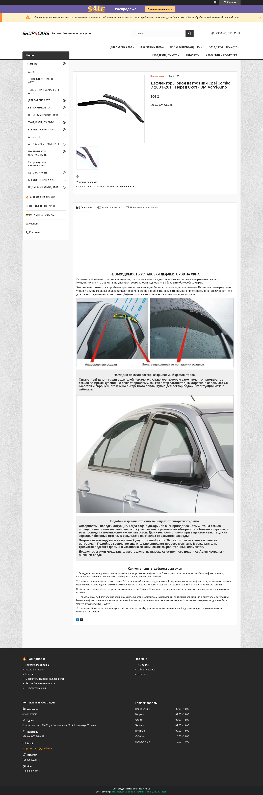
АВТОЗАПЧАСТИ (37, 172)
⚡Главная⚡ (33, 64)
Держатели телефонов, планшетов (45, 678)
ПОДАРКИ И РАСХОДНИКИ (185, 47)
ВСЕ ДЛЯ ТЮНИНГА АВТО (223, 47)
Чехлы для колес (34, 669)
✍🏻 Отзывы (32, 223)
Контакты (143, 665)
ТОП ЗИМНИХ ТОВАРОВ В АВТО (42, 81)
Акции (31, 72)
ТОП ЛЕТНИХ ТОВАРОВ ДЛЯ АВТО (44, 92)
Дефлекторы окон (35, 688)
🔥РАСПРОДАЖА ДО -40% (41, 197)
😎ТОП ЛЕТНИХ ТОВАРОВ (40, 214)
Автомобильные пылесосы (40, 683)
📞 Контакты (33, 232)
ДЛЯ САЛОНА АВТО (121, 47)
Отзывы (142, 674)
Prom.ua (146, 789)
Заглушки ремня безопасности (37, 164)
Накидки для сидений (37, 665)
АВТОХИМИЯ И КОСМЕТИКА (221, 55)
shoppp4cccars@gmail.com (37, 748)
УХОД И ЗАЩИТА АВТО (164, 55)
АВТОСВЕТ (192, 55)
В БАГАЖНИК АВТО (151, 47)
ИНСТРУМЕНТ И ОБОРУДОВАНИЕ (37, 153)
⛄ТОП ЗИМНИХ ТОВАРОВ (40, 206)
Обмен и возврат (147, 669)
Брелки (29, 674)
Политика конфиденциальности (152, 792)
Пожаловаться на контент (122, 792)
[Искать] (190, 33)
